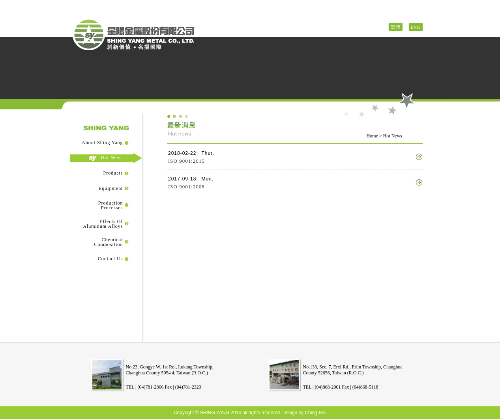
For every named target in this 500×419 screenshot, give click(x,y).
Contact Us (104, 258)
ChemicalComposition (108, 242)
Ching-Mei (315, 412)
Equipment (105, 188)
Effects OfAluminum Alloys (103, 224)
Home (372, 136)
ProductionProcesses (110, 205)
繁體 (395, 27)
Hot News (106, 157)
